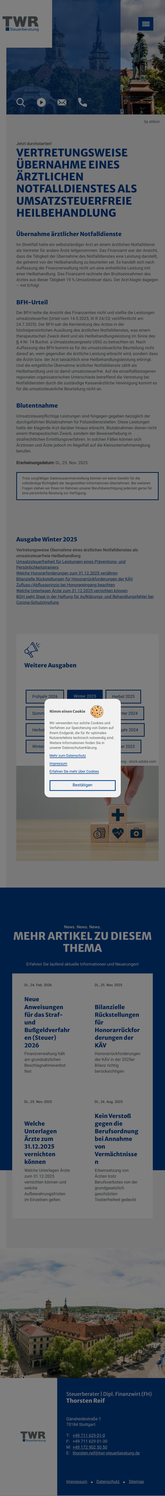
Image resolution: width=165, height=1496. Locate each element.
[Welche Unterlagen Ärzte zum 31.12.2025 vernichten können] (47, 1154)
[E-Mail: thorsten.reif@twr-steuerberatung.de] (61, 102)
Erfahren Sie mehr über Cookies (74, 772)
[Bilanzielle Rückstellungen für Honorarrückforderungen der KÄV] (118, 1032)
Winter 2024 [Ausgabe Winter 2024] (127, 713)
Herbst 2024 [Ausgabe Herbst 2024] (43, 729)
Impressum (76, 1482)
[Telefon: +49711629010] (89, 1436)
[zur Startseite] (33, 1437)
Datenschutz (107, 1482)
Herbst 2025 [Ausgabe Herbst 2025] (124, 696)
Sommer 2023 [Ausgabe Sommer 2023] (123, 746)
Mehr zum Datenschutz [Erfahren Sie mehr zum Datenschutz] (68, 756)
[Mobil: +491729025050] (90, 1448)
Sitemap (136, 1482)
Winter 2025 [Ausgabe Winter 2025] (85, 696)
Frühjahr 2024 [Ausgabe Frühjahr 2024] (126, 729)
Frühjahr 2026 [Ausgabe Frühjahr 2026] (45, 696)
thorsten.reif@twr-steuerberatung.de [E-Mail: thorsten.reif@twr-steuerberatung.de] (106, 1453)
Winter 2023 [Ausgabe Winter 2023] (43, 746)
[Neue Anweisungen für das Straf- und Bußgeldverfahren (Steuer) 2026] (47, 1032)
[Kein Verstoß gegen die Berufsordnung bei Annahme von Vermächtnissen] (118, 1154)
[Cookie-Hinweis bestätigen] (83, 785)
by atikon (152, 121)
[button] (20, 102)
